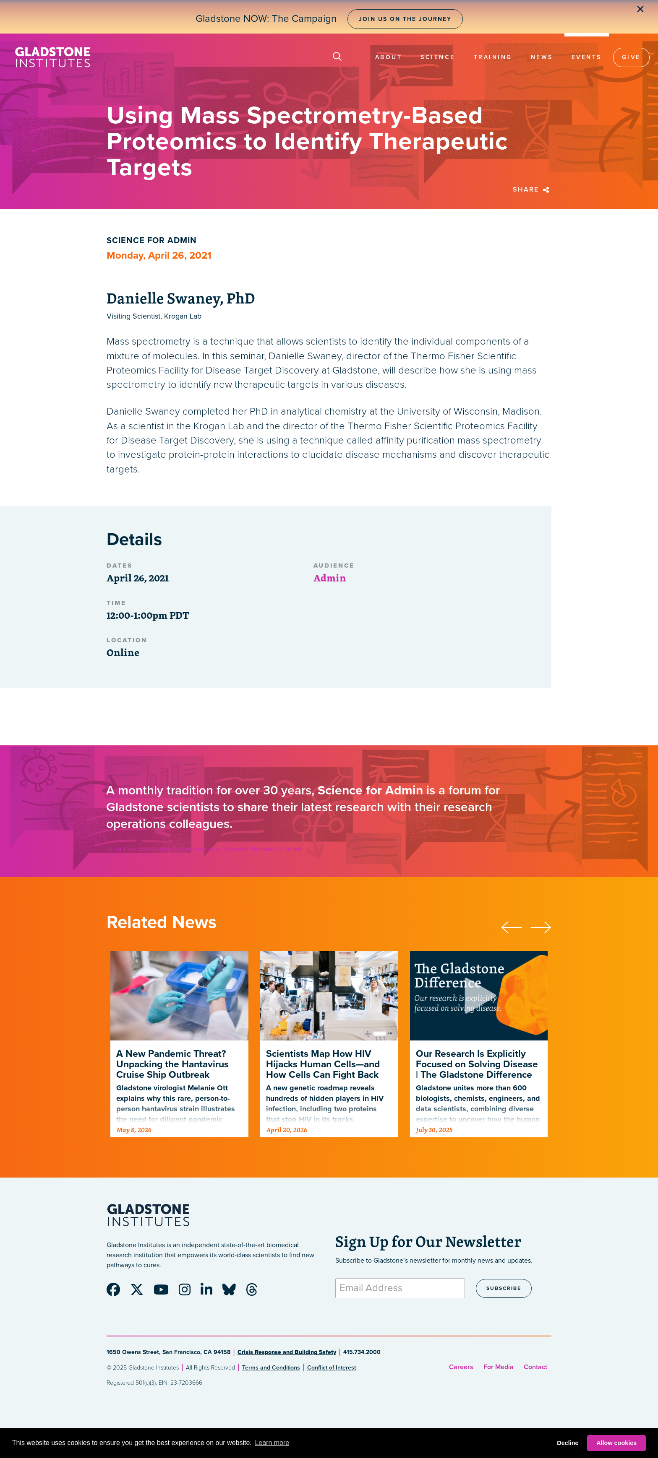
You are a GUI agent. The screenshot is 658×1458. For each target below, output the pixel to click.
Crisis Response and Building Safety (287, 1352)
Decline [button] (567, 1443)
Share (532, 189)
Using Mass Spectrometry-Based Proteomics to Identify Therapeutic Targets (204, 849)
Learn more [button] (272, 1442)
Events (587, 57)
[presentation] (515, 926)
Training (493, 57)
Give (631, 57)
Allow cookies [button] (616, 1443)
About (388, 57)
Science (437, 57)
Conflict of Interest (331, 1367)
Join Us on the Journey (405, 19)
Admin (329, 577)
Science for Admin (152, 241)
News (542, 57)
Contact (535, 1367)
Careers (461, 1367)
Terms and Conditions (271, 1367)
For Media (498, 1367)
